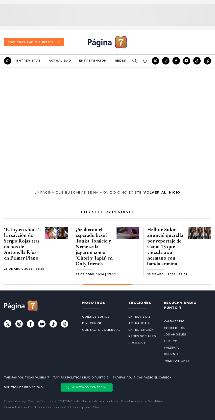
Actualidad (60, 60)
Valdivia (171, 347)
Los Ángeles (175, 334)
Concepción (175, 328)
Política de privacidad (23, 387)
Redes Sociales (142, 336)
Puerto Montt (177, 360)
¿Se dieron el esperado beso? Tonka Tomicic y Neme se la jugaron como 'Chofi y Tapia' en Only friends (94, 246)
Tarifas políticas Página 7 (26, 377)
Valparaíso (174, 321)
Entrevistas (28, 60)
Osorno (171, 354)
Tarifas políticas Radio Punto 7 (81, 377)
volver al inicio (161, 192)
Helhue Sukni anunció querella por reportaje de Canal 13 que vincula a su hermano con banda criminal (165, 246)
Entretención (93, 60)
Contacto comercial (101, 330)
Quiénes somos (95, 316)
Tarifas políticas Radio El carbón (142, 377)
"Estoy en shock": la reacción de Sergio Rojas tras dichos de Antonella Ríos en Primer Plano (22, 243)
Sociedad (136, 343)
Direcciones (93, 323)
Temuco (171, 341)
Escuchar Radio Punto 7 (34, 42)
